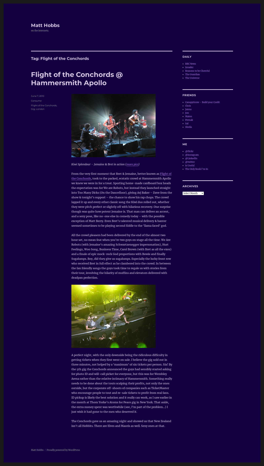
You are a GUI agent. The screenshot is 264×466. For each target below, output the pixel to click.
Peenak (189, 120)
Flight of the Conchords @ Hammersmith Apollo (77, 78)
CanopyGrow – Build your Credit (202, 102)
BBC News (190, 63)
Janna (188, 109)
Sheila (188, 127)
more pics (132, 164)
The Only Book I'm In (196, 169)
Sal (186, 123)
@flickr (189, 151)
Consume (36, 100)
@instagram (192, 154)
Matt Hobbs (45, 25)
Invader (189, 67)
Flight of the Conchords (44, 105)
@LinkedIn (191, 158)
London (40, 109)
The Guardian (192, 74)
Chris (188, 105)
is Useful (189, 165)
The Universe (192, 78)
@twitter (190, 162)
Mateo (188, 116)
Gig (33, 109)
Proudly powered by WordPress (63, 450)
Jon (187, 112)
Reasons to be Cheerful (197, 70)
